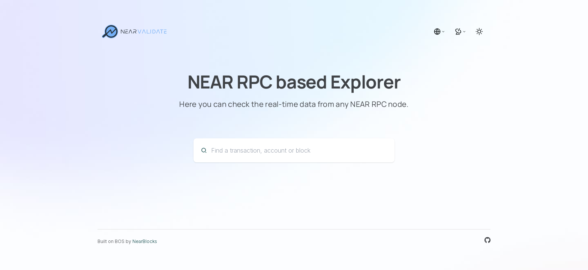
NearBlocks (144, 241)
